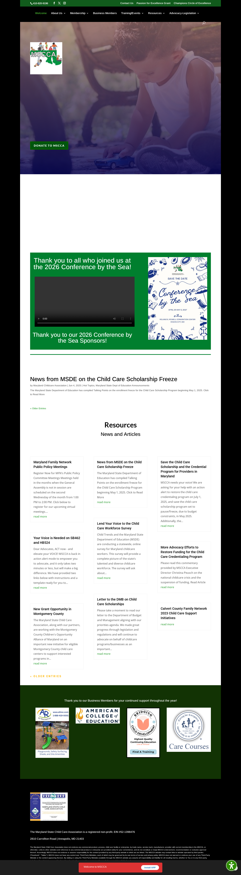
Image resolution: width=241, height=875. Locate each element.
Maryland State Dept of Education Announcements (122, 385)
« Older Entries (38, 408)
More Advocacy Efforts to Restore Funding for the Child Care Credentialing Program (182, 552)
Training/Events (130, 13)
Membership (77, 13)
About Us (56, 13)
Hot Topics (88, 385)
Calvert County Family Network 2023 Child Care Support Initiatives (184, 613)
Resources (155, 13)
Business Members (105, 13)
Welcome (41, 13)
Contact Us (126, 3)
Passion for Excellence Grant (154, 3)
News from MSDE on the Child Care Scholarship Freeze (103, 379)
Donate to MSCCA (49, 145)
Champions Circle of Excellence (192, 3)
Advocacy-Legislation (182, 13)
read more (40, 516)
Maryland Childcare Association (50, 385)
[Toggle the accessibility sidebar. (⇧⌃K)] (231, 865)
